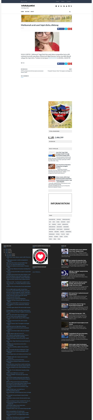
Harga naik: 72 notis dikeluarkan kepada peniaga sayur (17, 293)
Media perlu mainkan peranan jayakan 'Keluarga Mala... (17, 189)
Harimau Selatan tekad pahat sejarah (15, 345)
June (8, 401)
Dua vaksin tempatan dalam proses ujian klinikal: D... (18, 358)
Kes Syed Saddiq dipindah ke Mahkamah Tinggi (17, 272)
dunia (75, 144)
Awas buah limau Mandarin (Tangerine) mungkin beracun (80, 88)
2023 (6, 171)
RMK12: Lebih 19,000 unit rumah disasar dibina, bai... (17, 381)
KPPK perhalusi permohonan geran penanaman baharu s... (17, 251)
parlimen (74, 154)
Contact (86, 1)
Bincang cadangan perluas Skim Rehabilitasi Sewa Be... (18, 290)
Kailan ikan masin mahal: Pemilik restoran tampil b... (18, 391)
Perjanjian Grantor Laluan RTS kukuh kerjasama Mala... (17, 354)
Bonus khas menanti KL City (13, 329)
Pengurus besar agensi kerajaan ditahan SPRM (17, 335)
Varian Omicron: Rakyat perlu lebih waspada (16, 347)
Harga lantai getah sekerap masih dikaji (15, 259)
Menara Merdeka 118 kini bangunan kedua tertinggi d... (18, 315)
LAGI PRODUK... (37, 194)
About (80, 1)
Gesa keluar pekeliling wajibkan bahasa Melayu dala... (17, 270)
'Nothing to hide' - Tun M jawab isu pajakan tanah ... (18, 204)
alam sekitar (69, 141)
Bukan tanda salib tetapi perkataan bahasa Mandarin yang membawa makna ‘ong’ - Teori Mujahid (81, 102)
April (8, 404)
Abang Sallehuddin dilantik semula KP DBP (16, 369)
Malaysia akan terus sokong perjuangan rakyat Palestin (17, 274)
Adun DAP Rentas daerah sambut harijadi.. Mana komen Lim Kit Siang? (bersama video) (78, 206)
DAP (67, 144)
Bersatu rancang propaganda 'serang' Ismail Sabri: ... (18, 200)
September (9, 396)
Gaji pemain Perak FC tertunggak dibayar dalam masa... (17, 337)
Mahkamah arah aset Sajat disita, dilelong (16, 248)
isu (67, 146)
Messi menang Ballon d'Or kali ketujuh (15, 333)
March (8, 405)
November (9, 178)
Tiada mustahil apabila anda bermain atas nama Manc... (17, 379)
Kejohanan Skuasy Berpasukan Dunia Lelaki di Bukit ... (18, 209)
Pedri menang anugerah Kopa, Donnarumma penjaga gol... (16, 325)
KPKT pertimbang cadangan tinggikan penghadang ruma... (18, 235)
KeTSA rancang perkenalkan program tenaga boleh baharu (18, 195)
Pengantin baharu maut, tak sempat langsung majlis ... (18, 331)
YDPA (76, 161)
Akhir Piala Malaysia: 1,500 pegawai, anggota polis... (18, 390)
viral (72, 161)
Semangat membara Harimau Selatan (15, 348)
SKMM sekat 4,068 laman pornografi (15, 295)
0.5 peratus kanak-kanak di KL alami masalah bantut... (16, 243)
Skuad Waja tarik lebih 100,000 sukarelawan (16, 307)
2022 (6, 173)
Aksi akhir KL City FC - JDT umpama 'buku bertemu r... (18, 371)
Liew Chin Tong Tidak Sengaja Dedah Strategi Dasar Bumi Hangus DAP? (80, 76)
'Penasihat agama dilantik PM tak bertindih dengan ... (18, 230)
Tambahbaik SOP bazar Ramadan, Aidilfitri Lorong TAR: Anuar (78, 256)
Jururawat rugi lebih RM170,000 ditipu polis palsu (18, 213)
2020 (6, 410)
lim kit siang (77, 151)
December (9, 176)
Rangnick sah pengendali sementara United (16, 359)
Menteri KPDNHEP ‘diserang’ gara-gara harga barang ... (17, 297)
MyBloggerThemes (32, 417)
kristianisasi (69, 151)
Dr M (71, 144)
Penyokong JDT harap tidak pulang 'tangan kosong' (18, 305)
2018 (6, 413)
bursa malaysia (83, 141)
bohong (76, 141)
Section (10, 11)
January (9, 408)
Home (74, 1)
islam (85, 144)
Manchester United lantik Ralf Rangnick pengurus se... (18, 302)
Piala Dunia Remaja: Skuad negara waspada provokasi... (16, 343)
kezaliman (76, 149)
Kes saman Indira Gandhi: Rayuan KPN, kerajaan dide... (17, 241)
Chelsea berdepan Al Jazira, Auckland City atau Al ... (18, 323)
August (8, 397)
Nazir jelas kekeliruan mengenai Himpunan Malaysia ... (18, 376)
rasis (85, 156)
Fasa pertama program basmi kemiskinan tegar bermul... (17, 309)
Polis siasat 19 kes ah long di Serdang (15, 282)
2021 (6, 175)
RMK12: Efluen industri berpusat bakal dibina (17, 304)
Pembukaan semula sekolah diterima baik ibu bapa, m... (18, 321)
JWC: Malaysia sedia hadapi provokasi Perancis (17, 257)
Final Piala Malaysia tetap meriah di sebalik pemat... (18, 198)
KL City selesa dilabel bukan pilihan (14, 350)
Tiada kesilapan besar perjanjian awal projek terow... (18, 356)
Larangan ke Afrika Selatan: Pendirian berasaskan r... (18, 216)
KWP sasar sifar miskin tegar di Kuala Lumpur (17, 237)
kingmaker (83, 149)
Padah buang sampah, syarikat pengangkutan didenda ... (17, 183)
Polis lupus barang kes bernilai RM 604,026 (16, 352)
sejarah (73, 159)
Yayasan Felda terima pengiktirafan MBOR (16, 238)
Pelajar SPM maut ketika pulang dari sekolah (16, 218)
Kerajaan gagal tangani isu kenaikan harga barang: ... (18, 232)
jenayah (71, 146)
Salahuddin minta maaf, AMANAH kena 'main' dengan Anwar (78, 172)
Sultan (83, 159)
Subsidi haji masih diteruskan (13, 219)
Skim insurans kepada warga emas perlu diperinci (17, 299)
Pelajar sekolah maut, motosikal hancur (15, 311)
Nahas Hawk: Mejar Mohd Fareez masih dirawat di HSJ (18, 264)
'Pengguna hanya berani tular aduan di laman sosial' (18, 197)
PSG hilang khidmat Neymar (13, 313)
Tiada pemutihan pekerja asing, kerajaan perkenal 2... (18, 202)
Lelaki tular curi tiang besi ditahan (14, 374)
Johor (76, 146)
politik (80, 156)
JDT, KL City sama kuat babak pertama (15, 187)
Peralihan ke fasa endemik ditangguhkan (16, 221)
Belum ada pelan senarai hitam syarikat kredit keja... (18, 286)
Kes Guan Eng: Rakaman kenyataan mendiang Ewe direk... (18, 192)
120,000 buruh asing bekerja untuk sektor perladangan (16, 267)
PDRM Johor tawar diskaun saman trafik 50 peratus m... (18, 180)
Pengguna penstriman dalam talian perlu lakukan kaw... (17, 254)
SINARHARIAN (35, 59)
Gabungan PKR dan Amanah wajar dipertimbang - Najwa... (18, 223)
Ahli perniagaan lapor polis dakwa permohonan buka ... (18, 277)
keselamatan (69, 149)
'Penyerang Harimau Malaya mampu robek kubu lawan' (17, 361)
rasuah (68, 159)
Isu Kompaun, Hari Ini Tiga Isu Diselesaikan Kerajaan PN (77, 227)
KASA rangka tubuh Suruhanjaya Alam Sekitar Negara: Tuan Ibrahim (78, 267)
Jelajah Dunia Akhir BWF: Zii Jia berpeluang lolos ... (18, 225)
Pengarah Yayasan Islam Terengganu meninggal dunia (17, 246)
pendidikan (85, 154)
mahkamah (84, 151)
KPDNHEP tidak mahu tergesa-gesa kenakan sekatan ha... (17, 280)
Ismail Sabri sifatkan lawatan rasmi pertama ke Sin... (18, 393)
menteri (68, 154)
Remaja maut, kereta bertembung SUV (15, 341)
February (9, 407)
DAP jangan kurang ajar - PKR (77, 236)
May (8, 402)
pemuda (79, 154)
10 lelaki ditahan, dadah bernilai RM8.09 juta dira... (18, 388)
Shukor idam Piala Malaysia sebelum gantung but (17, 339)
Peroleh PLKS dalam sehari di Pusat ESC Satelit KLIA (17, 261)
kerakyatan (82, 146)
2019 (6, 411)
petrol (75, 156)
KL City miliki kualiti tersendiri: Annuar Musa (16, 211)
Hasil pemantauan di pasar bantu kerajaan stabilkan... (16, 367)
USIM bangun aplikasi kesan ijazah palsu (15, 327)
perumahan (69, 156)
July (8, 399)
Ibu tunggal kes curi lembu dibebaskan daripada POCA (17, 227)
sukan (78, 159)
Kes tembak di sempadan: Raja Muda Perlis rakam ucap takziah (78, 183)
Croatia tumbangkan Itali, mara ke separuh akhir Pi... (18, 288)
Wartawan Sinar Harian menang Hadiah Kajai (16, 185)
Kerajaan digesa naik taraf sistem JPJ (15, 256)
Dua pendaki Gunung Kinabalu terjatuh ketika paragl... (17, 318)
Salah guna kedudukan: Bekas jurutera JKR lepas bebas (17, 386)
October (9, 394)
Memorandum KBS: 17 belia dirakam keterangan (17, 384)
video (67, 161)
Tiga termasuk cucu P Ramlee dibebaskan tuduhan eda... (18, 206)
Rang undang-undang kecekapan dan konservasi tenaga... (17, 284)
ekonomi (80, 144)
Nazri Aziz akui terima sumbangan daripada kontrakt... (16, 364)
